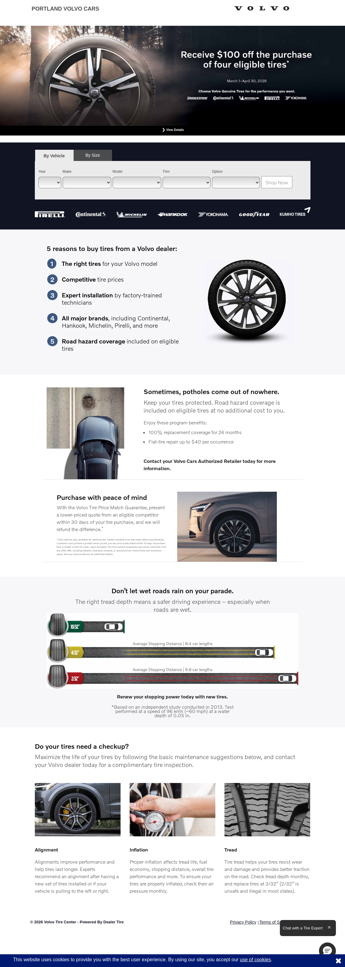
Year (42, 171)
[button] (327, 950)
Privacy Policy (243, 922)
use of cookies (255, 959)
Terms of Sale (272, 922)
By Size (92, 155)
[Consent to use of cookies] (338, 961)
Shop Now (276, 182)
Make (67, 171)
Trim (166, 171)
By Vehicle (54, 157)
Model (118, 171)
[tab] (54, 156)
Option (217, 171)
